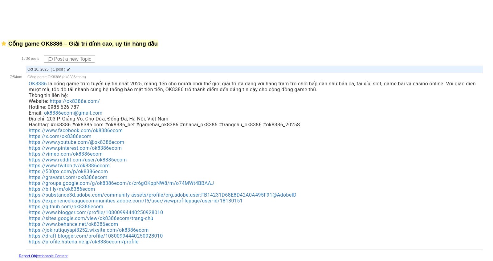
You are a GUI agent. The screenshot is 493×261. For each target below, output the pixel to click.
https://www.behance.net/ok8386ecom (73, 224)
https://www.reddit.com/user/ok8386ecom (78, 160)
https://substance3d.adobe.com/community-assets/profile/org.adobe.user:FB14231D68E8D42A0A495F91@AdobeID (162, 195)
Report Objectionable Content (43, 256)
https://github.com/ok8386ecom (66, 207)
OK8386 (38, 84)
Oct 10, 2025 (48, 69)
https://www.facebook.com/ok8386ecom (76, 130)
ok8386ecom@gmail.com (73, 113)
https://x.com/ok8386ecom (60, 136)
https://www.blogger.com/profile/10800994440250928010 (96, 212)
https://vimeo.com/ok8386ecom (66, 154)
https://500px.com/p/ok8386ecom (68, 171)
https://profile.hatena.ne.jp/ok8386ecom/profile (84, 242)
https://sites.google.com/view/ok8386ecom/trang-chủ (91, 218)
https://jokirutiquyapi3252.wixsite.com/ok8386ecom (89, 230)
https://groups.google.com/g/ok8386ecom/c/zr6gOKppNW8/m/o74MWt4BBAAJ (121, 183)
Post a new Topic (69, 59)
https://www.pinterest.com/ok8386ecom (75, 148)
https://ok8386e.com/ (75, 101)
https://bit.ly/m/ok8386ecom (62, 189)
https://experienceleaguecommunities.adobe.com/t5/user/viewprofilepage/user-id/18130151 (136, 201)
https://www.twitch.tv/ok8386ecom (69, 166)
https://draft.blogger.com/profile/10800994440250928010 (96, 236)
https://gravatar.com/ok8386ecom (68, 177)
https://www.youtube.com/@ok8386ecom (76, 142)
